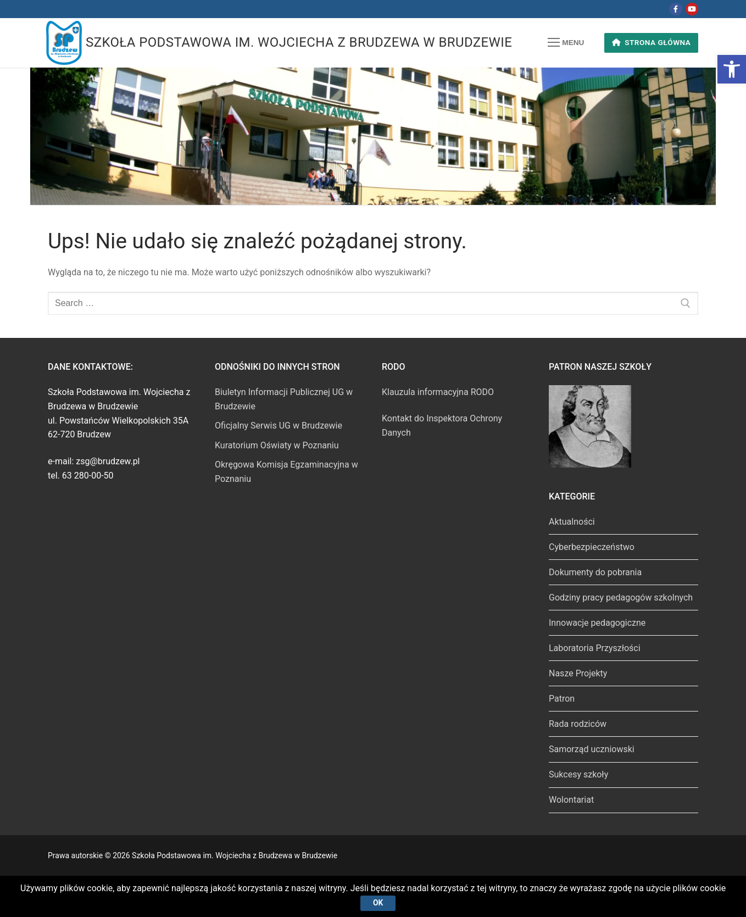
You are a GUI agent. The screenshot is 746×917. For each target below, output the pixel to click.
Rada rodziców (577, 724)
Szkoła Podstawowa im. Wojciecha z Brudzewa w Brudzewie (299, 42)
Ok (378, 902)
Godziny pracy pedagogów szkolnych (621, 597)
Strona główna (651, 42)
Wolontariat (571, 799)
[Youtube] (692, 9)
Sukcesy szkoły (578, 774)
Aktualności (572, 521)
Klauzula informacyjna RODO (438, 392)
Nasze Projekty (578, 673)
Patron (562, 698)
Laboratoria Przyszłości (595, 648)
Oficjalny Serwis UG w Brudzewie (278, 425)
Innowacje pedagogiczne (597, 623)
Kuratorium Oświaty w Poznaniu (277, 445)
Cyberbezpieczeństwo (591, 547)
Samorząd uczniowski (591, 749)
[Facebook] (675, 9)
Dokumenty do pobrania (595, 572)
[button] (731, 69)
